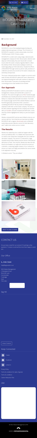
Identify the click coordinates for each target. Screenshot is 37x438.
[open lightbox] (18, 169)
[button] (32, 8)
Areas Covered (6, 343)
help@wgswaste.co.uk (7, 265)
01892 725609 (14, 2)
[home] (15, 8)
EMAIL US (25, 2)
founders (9, 110)
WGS (24, 95)
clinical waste (20, 121)
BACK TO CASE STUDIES (10, 229)
